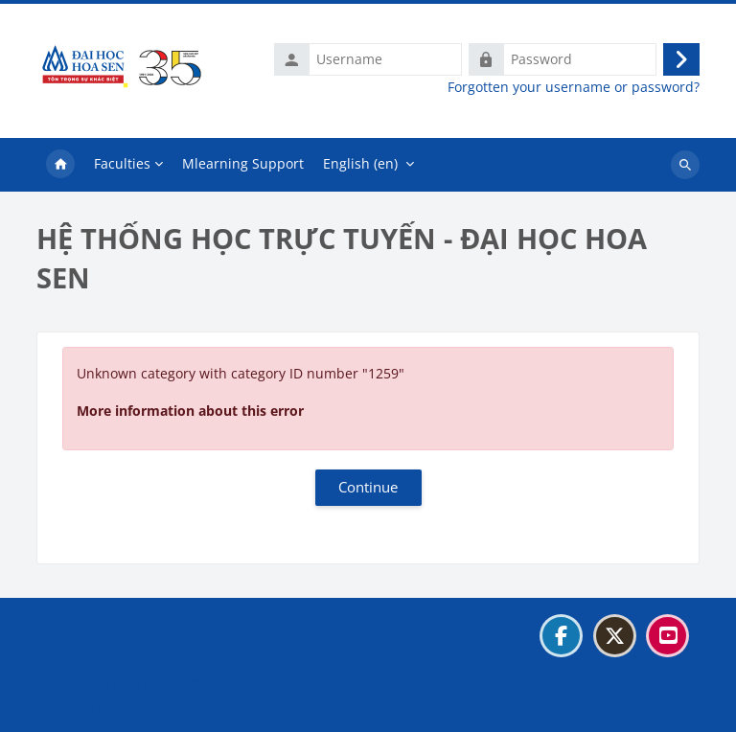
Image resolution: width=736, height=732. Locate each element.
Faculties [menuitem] (122, 163)
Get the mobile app (109, 707)
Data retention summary (125, 683)
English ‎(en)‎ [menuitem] (360, 163)
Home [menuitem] (60, 165)
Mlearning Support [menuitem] (243, 163)
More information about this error (190, 410)
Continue (368, 486)
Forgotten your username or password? (574, 87)
